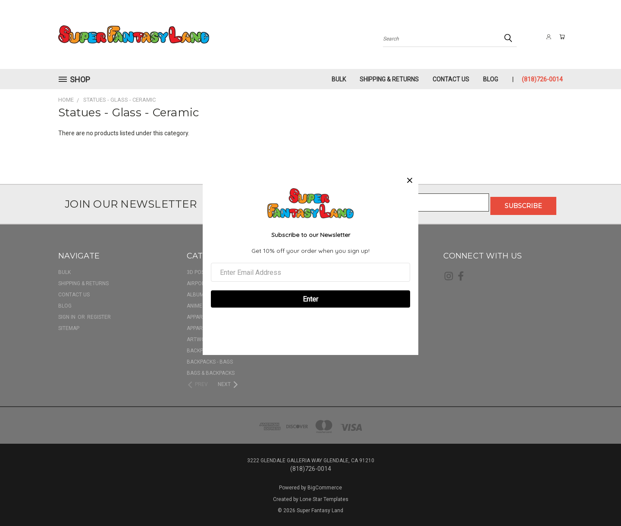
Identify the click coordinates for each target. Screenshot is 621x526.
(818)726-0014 (542, 79)
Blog (490, 79)
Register (99, 314)
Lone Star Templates (324, 496)
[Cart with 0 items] (560, 36)
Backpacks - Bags (210, 358)
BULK (339, 79)
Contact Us (451, 79)
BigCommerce (324, 484)
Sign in (67, 314)
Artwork (199, 336)
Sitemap (68, 325)
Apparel (197, 314)
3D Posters (202, 269)
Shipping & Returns (389, 79)
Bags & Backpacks (211, 370)
